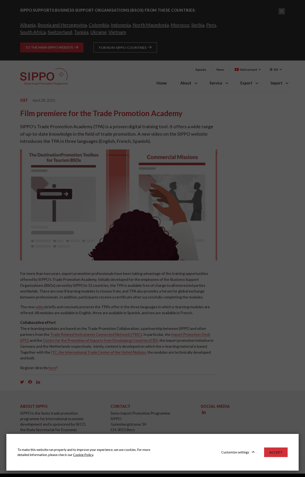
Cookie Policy (83, 455)
